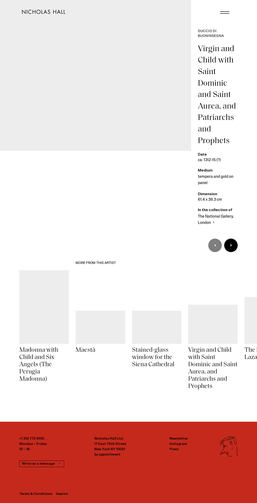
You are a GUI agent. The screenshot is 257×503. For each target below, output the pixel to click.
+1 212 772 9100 (31, 439)
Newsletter (178, 439)
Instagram (178, 444)
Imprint (62, 494)
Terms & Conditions (35, 494)
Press (174, 449)
